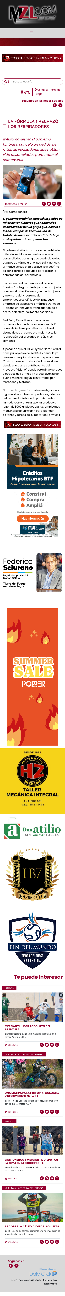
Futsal (9, 987)
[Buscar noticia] (37, 81)
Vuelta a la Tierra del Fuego (24, 1054)
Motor (23, 203)
